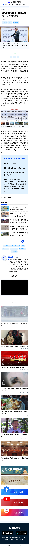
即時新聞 (11, 257)
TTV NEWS (3, 9)
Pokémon (6, 248)
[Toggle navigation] (26, 545)
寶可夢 (5, 22)
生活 (9, 9)
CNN (23, 246)
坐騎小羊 (14, 251)
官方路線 (16, 22)
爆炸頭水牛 (22, 248)
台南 (10, 22)
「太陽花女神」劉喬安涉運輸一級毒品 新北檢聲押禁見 (18, 265)
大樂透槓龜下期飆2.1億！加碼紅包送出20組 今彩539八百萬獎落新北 (18, 260)
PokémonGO (14, 248)
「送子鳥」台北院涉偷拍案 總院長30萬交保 (18, 270)
